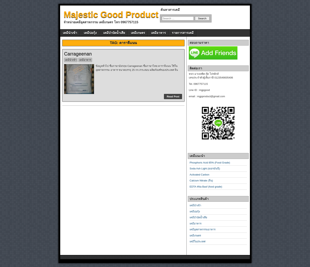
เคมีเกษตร (138, 33)
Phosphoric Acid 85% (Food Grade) (210, 162)
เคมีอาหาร (158, 33)
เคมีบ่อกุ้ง (90, 33)
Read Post (173, 96)
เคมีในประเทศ (197, 241)
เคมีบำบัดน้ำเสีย (114, 33)
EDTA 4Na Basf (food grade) (206, 186)
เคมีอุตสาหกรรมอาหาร (202, 229)
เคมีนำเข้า (70, 33)
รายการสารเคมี (183, 33)
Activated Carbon (199, 174)
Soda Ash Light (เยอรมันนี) (205, 168)
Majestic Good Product (111, 14)
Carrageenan (78, 53)
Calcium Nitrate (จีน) (201, 180)
